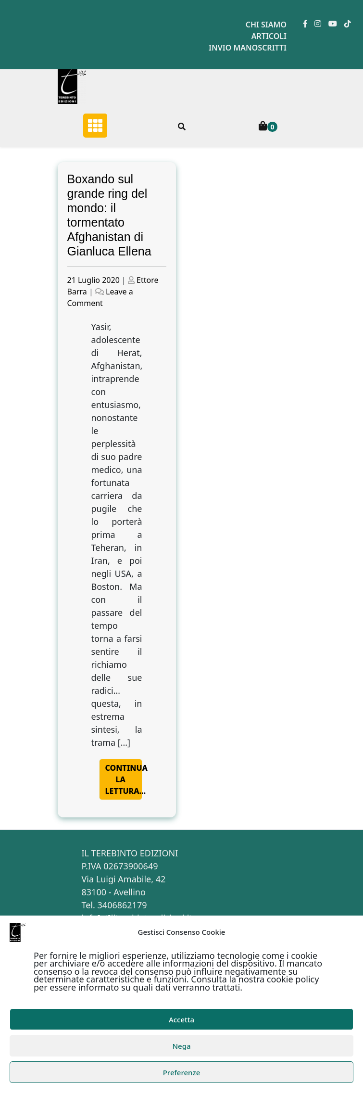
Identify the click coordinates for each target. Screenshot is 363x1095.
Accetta (181, 1019)
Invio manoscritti (248, 47)
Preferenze (181, 1072)
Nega (181, 1046)
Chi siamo (266, 24)
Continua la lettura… (123, 779)
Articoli (269, 36)
